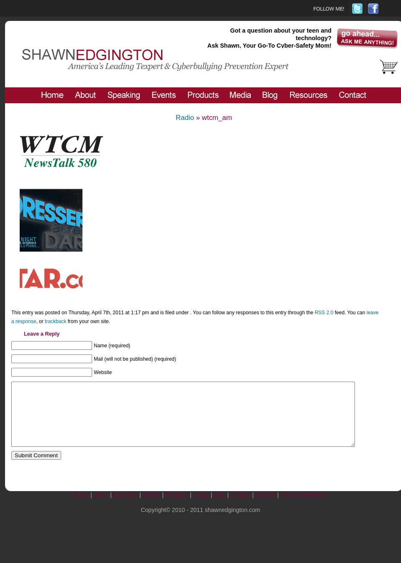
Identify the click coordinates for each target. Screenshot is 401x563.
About (101, 507)
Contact (240, 507)
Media (201, 507)
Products (176, 507)
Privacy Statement (304, 507)
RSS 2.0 (324, 313)
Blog (220, 507)
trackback (55, 321)
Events (151, 507)
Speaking (125, 507)
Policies (265, 507)
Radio (185, 118)
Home (81, 507)
